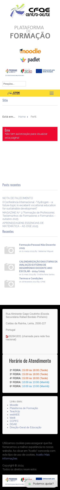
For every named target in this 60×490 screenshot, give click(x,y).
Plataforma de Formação (24, 408)
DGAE (13, 424)
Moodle (14, 405)
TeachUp (15, 411)
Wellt (12, 417)
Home (22, 116)
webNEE (15, 414)
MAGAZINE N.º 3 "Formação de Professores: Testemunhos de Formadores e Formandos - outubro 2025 (28, 215)
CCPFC (14, 421)
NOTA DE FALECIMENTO (17, 198)
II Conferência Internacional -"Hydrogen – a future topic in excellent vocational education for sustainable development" (29, 205)
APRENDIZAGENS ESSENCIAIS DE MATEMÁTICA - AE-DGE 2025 (23, 224)
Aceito (40, 454)
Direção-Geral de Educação (25, 427)
